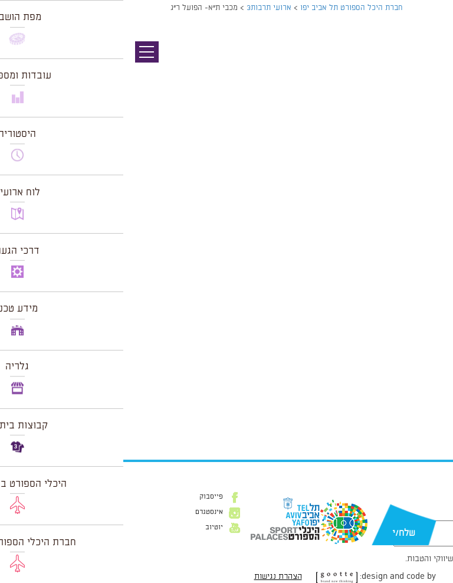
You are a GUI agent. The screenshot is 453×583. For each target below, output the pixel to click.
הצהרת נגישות (155, 576)
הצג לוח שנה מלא (411, 420)
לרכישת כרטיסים (412, 392)
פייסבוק (88, 496)
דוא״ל (428, 514)
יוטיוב (91, 527)
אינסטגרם (86, 512)
